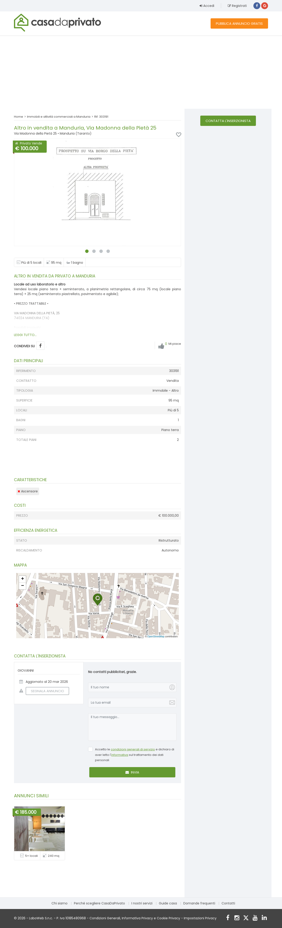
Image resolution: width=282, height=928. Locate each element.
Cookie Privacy (168, 918)
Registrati (237, 5)
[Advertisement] (141, 72)
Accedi (207, 5)
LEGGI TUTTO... (25, 335)
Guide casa (168, 903)
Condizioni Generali (104, 918)
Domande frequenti (199, 903)
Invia (132, 772)
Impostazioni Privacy (200, 918)
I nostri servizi (141, 903)
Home (18, 116)
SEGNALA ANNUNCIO (45, 691)
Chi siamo (60, 903)
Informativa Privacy (137, 918)
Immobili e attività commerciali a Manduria (58, 116)
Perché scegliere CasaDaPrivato (99, 903)
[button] (97, 600)
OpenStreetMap (155, 636)
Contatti (228, 903)
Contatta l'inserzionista (228, 120)
